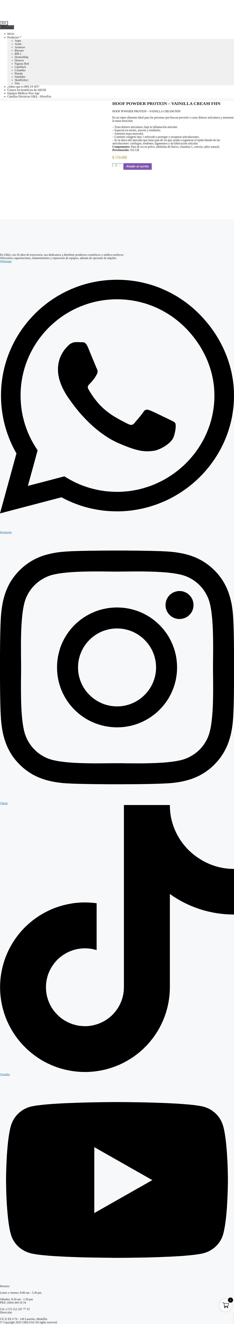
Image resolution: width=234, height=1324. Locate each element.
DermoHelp (22, 57)
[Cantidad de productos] (117, 165)
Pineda (19, 73)
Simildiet (20, 76)
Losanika (20, 70)
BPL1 (18, 53)
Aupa (18, 40)
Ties (17, 83)
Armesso (20, 47)
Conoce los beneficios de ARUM (26, 89)
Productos (14, 37)
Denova (19, 60)
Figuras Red (22, 63)
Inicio (10, 33)
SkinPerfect (21, 80)
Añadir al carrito (137, 166)
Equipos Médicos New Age (23, 93)
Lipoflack (20, 66)
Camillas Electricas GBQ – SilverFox (29, 96)
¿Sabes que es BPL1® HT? (23, 86)
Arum (18, 43)
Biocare (19, 50)
